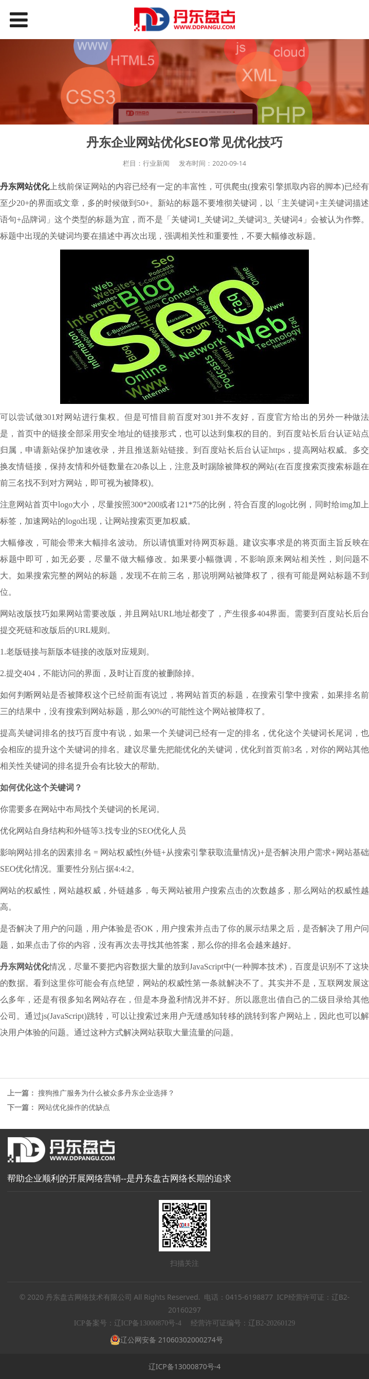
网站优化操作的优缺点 (74, 1107)
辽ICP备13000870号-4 (185, 1366)
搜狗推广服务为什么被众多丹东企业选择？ (106, 1093)
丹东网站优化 (24, 186)
